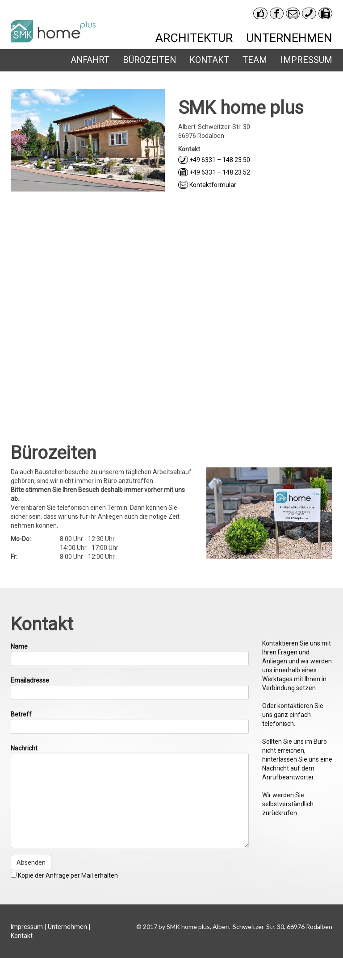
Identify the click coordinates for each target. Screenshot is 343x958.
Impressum (306, 60)
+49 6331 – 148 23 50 (214, 160)
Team (255, 60)
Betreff (21, 714)
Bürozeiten (149, 60)
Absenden (31, 862)
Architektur (194, 38)
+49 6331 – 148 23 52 (214, 172)
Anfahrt (90, 60)
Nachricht (24, 748)
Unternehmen (289, 38)
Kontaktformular (207, 185)
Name (19, 646)
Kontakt (209, 60)
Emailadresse (30, 680)
